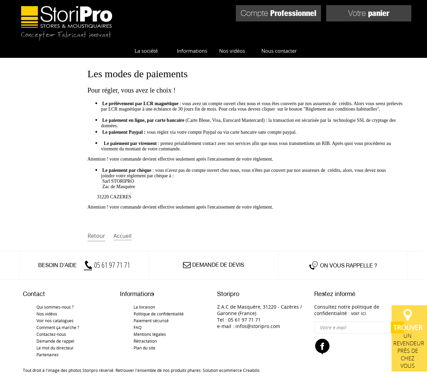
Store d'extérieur (240, 39)
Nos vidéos (232, 50)
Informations (192, 50)
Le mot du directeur (55, 347)
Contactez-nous (51, 334)
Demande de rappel (55, 341)
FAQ (137, 327)
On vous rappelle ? (348, 265)
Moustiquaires (308, 39)
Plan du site (144, 347)
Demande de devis (218, 265)
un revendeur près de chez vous (409, 243)
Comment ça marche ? (57, 327)
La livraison (144, 307)
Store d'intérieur (167, 39)
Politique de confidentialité (159, 313)
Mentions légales (150, 334)
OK (397, 327)
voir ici (358, 313)
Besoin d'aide (84, 265)
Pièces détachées (375, 39)
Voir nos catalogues (55, 320)
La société (146, 50)
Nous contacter (279, 50)
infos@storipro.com (257, 326)
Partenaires (47, 354)
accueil (122, 236)
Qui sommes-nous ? (55, 307)
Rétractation (145, 341)
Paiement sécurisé (151, 320)
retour (96, 236)
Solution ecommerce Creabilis (231, 370)
